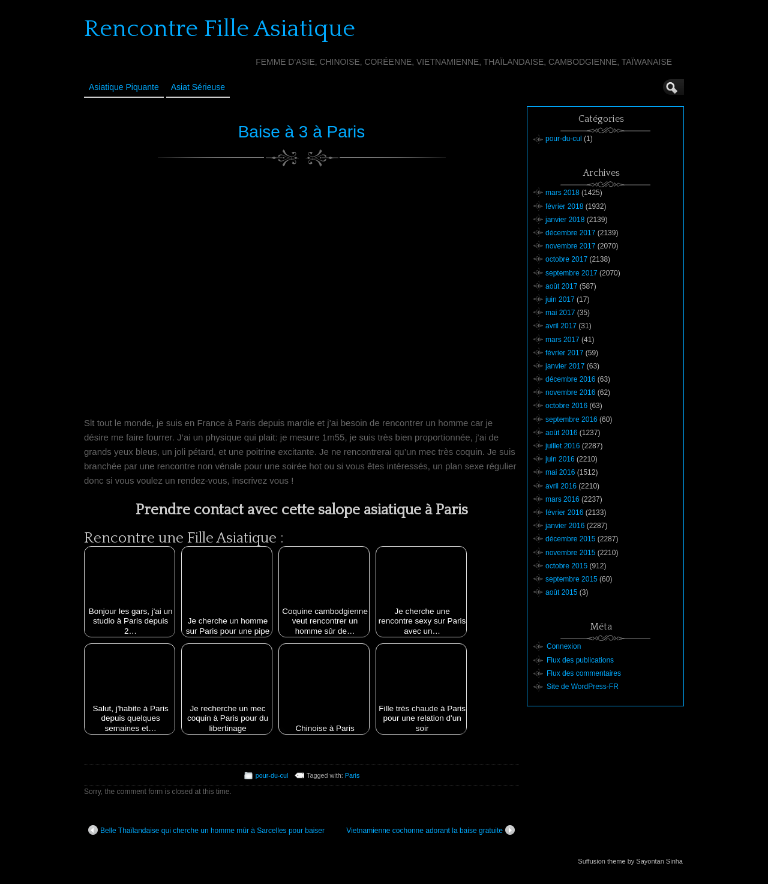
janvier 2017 (564, 366)
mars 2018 (562, 192)
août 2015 (561, 592)
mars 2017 (562, 339)
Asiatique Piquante (124, 87)
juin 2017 (560, 299)
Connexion (564, 646)
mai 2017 (560, 312)
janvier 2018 (564, 219)
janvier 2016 (564, 526)
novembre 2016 (570, 392)
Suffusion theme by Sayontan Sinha (630, 861)
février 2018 (564, 206)
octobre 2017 (566, 259)
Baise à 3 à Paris (301, 131)
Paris (352, 775)
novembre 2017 (570, 246)
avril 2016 (561, 486)
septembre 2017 (571, 273)
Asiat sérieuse (198, 87)
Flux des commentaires (584, 673)
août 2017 (561, 286)
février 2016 (564, 512)
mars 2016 (562, 499)
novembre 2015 (570, 553)
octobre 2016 (566, 405)
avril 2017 (561, 326)
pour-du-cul (272, 775)
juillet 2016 (562, 446)
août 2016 (561, 432)
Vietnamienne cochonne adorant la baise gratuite (430, 830)
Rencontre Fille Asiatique (219, 29)
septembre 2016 (571, 419)
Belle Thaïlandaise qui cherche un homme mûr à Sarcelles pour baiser (206, 830)
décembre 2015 (570, 539)
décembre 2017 (570, 233)
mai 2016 (560, 472)
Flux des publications (580, 660)
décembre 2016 (570, 379)
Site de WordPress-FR (583, 686)
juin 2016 (560, 459)
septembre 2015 (571, 579)
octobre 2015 (566, 566)
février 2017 (564, 353)
